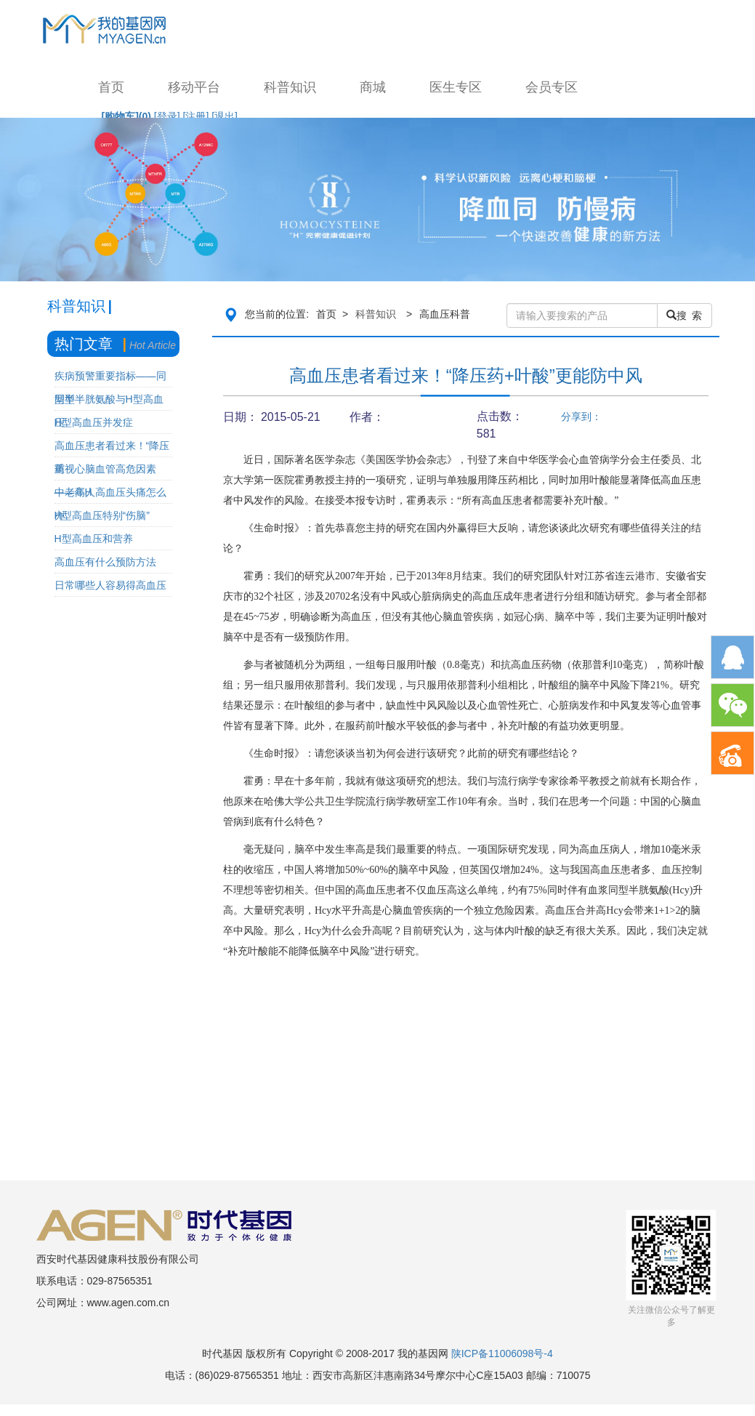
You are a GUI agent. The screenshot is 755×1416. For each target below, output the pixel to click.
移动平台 (194, 87)
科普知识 (290, 87)
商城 (373, 87)
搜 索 (684, 315)
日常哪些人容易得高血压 (110, 585)
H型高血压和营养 (93, 538)
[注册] (196, 116)
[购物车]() (126, 116)
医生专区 (455, 87)
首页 (111, 87)
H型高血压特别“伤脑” (102, 515)
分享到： (581, 416)
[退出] (224, 116)
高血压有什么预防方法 (105, 562)
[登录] (167, 116)
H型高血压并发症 (93, 422)
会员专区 (551, 87)
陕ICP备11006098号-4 (502, 1353)
